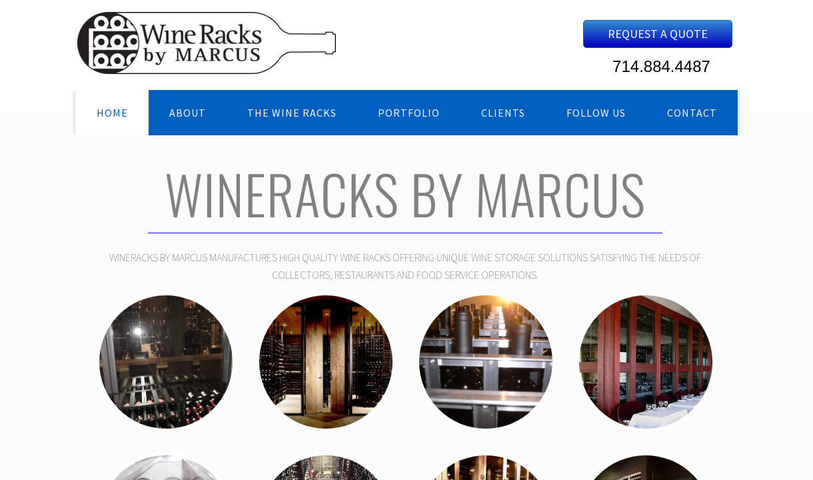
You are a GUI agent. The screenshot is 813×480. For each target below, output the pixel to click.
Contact (692, 112)
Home (112, 112)
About (187, 112)
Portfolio (409, 112)
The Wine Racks (292, 112)
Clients (503, 112)
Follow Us (596, 112)
